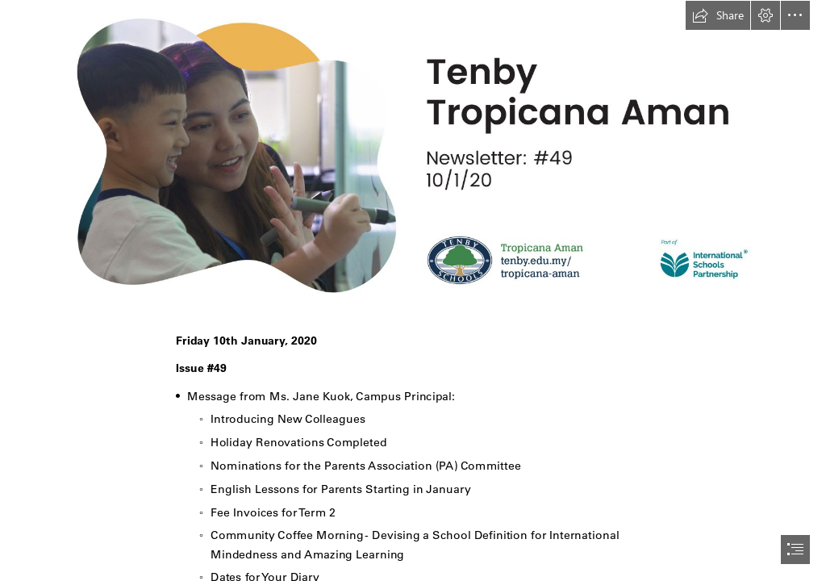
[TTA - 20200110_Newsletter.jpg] (413, 155)
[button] (718, 15)
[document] (413, 290)
